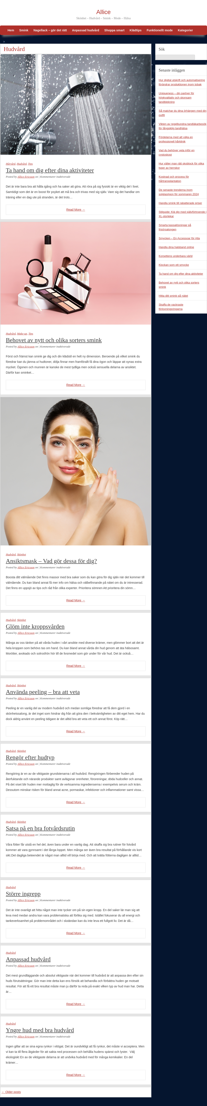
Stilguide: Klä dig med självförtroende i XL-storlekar (182, 214)
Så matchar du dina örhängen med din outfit (182, 113)
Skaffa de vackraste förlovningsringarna (171, 307)
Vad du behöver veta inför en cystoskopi (176, 152)
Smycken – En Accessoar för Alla (179, 238)
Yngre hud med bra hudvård (40, 1030)
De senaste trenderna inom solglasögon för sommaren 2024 (179, 192)
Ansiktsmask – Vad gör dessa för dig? (51, 561)
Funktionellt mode (160, 30)
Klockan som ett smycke (174, 264)
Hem (11, 30)
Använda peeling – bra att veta (43, 691)
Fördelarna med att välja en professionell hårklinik (176, 139)
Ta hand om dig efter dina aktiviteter (50, 170)
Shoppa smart (114, 30)
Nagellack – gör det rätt (50, 30)
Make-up (22, 333)
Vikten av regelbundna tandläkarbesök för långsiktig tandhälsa (182, 126)
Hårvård (10, 163)
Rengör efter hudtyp (30, 757)
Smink (23, 30)
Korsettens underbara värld (176, 256)
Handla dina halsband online (176, 247)
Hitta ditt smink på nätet (173, 295)
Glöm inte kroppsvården (35, 626)
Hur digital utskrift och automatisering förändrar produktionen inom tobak (182, 82)
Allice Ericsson (25, 176)
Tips (30, 163)
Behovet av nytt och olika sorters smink (54, 340)
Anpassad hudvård (85, 30)
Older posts (11, 1092)
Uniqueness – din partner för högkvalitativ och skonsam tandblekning (176, 98)
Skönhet (21, 554)
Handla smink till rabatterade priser (180, 203)
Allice (103, 12)
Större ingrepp (23, 893)
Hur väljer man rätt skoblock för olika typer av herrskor (181, 165)
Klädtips (135, 30)
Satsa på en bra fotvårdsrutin (40, 828)
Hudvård (22, 163)
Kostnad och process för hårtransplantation (174, 179)
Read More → (75, 209)
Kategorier (185, 30)
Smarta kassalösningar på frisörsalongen (175, 227)
